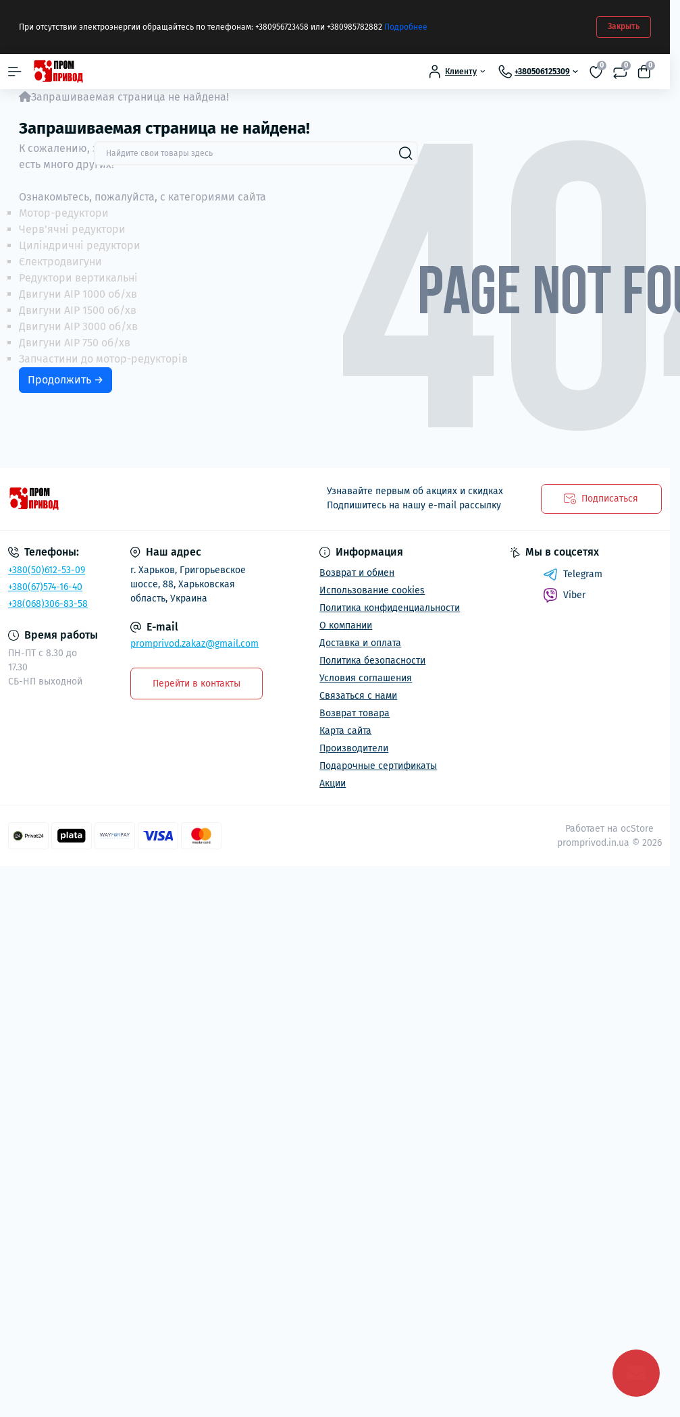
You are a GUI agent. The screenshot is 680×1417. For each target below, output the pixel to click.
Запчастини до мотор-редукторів (103, 358)
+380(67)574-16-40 (45, 587)
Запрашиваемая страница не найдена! (130, 96)
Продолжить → (65, 379)
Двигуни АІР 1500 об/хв (77, 310)
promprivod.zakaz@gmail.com (194, 643)
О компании (345, 625)
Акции (332, 783)
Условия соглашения (365, 678)
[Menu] (15, 71)
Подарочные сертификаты (378, 766)
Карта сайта (345, 731)
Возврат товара (354, 713)
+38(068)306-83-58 (48, 604)
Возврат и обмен (356, 573)
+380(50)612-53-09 (46, 570)
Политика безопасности (372, 660)
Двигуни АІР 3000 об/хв (78, 326)
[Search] (406, 153)
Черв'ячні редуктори (72, 229)
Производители (353, 748)
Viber (564, 595)
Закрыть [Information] (623, 26)
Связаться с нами (358, 695)
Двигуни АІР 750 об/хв (74, 342)
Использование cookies (372, 590)
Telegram (572, 574)
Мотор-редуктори (64, 213)
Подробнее (405, 27)
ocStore (637, 828)
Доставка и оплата (360, 643)
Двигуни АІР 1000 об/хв (78, 294)
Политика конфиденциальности (389, 608)
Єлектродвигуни (60, 261)
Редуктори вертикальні (78, 277)
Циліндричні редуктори (79, 245)
